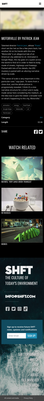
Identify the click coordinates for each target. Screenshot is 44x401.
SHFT (5, 4)
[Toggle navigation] (40, 4)
